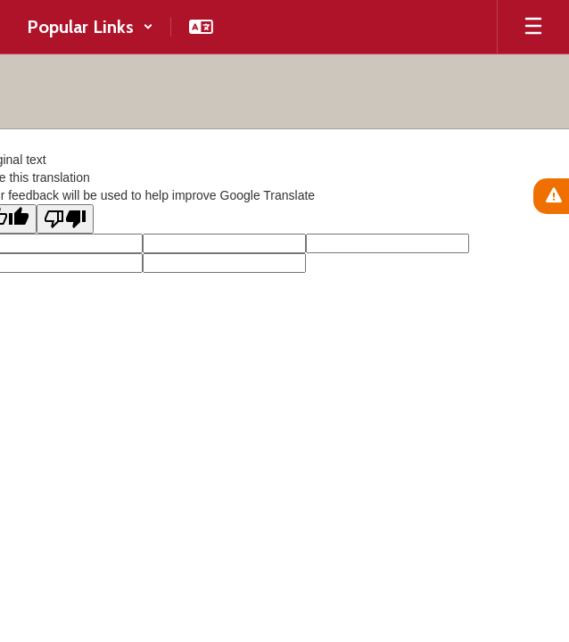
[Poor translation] (65, 219)
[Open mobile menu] (533, 27)
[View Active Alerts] (551, 196)
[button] (90, 27)
